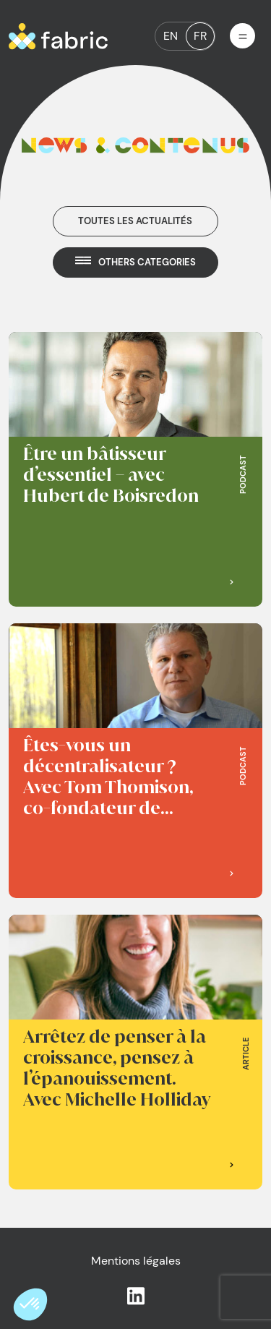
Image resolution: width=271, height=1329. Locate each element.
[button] (30, 1304)
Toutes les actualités (135, 221)
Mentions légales (136, 1260)
